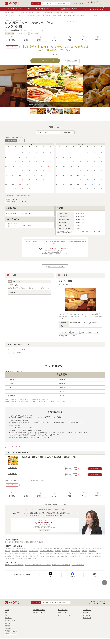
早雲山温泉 (15, 551)
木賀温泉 (84, 551)
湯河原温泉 (8, 556)
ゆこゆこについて (80, 3)
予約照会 (78, 9)
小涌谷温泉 (25, 556)
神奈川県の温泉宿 (46, 13)
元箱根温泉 (98, 553)
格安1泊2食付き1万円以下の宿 (14, 565)
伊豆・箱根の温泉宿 (34, 13)
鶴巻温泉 (24, 553)
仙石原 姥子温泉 (21, 558)
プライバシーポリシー (65, 615)
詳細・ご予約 (94, 468)
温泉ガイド (23, 9)
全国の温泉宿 (23, 13)
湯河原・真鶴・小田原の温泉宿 (24, 542)
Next (87, 86)
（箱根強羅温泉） (30, 15)
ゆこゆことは (87, 610)
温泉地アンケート (38, 612)
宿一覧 (13, 9)
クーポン (39, 9)
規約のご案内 (62, 612)
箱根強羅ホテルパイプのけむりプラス (15, 15)
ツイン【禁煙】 (12, 474)
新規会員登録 (65, 9)
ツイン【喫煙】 (12, 468)
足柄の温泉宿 (39, 542)
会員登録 (7, 626)
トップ (7, 9)
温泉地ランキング (10, 620)
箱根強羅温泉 (15, 30)
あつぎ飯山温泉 (50, 556)
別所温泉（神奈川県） (47, 551)
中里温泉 (74, 548)
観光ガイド (31, 9)
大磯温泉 (68, 553)
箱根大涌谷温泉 (58, 553)
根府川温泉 (23, 551)
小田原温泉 (48, 548)
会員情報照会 (9, 628)
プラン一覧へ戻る (12, 47)
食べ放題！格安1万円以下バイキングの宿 (38, 565)
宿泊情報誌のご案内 (39, 610)
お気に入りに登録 (71, 61)
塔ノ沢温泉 (32, 553)
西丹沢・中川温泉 (84, 556)
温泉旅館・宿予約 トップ (11, 13)
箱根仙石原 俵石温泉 (79, 553)
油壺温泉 (41, 548)
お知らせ (86, 612)
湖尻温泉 (7, 551)
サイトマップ (87, 618)
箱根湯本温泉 (32, 558)
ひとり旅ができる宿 (78, 565)
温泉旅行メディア (49, 9)
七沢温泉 (33, 556)
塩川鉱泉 (90, 553)
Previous (22, 86)
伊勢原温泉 (65, 551)
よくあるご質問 (62, 610)
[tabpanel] (55, 86)
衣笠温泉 (82, 548)
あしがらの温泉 (33, 551)
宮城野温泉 (48, 553)
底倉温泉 (17, 553)
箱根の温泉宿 (55, 13)
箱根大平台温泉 (75, 551)
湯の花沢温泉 (73, 556)
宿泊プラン (40, 15)
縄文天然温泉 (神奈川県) (20, 548)
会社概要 (86, 615)
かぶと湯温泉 (97, 548)
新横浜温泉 (67, 548)
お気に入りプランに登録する (55, 267)
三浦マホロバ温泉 (62, 556)
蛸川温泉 (58, 551)
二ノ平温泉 (40, 553)
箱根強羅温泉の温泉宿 (67, 13)
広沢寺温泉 (92, 551)
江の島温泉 (33, 548)
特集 (17, 9)
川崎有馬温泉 (58, 548)
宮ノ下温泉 (40, 556)
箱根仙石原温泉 (9, 558)
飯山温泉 (89, 548)
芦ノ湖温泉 (16, 556)
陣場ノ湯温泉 (9, 553)
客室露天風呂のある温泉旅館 (61, 565)
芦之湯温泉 (8, 548)
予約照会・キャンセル (11, 631)
